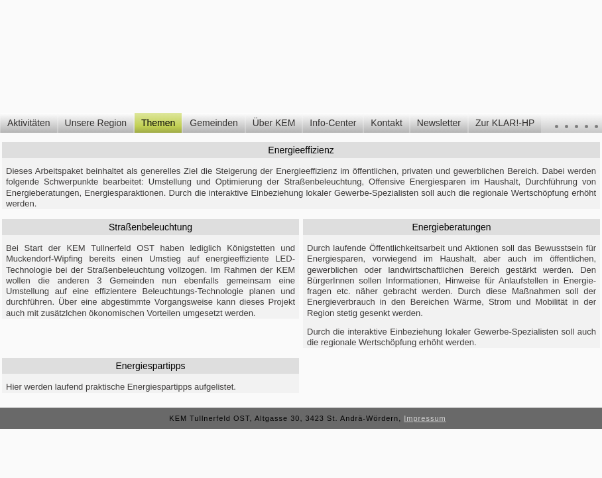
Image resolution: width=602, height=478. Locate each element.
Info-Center (333, 123)
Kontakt (386, 123)
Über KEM (274, 123)
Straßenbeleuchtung (150, 227)
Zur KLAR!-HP (504, 123)
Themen (158, 123)
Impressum (425, 418)
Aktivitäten (28, 123)
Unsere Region (96, 123)
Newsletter (439, 123)
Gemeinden (213, 123)
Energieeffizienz (300, 150)
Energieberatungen (451, 227)
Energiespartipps (150, 365)
